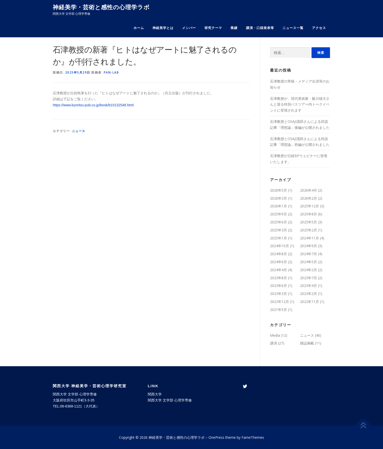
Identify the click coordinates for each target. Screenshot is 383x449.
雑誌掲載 (307, 343)
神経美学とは (163, 28)
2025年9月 (278, 214)
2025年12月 (309, 206)
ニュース (79, 131)
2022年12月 (279, 301)
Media (275, 335)
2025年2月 (308, 230)
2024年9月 (308, 245)
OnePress (216, 437)
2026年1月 (278, 206)
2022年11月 (309, 301)
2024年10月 (279, 245)
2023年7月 (308, 277)
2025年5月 (308, 222)
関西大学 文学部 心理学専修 (170, 400)
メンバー (189, 28)
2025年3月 (278, 230)
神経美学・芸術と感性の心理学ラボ (101, 7)
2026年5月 (278, 190)
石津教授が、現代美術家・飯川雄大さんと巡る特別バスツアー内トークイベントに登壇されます (300, 104)
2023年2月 (308, 293)
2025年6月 (278, 222)
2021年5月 (278, 309)
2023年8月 (278, 277)
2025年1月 (278, 238)
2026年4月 (308, 190)
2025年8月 (308, 214)
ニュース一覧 (293, 28)
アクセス (319, 28)
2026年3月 (278, 198)
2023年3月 (278, 293)
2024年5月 (308, 261)
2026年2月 (308, 198)
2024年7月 (308, 253)
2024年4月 (278, 269)
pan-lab (111, 72)
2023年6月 (278, 285)
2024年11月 (309, 238)
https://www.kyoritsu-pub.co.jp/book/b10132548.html (93, 105)
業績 (234, 28)
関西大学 (155, 394)
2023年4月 (308, 285)
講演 (273, 343)
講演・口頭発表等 (260, 28)
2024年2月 (308, 269)
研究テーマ (213, 28)
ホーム (139, 28)
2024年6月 (278, 261)
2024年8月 (278, 253)
